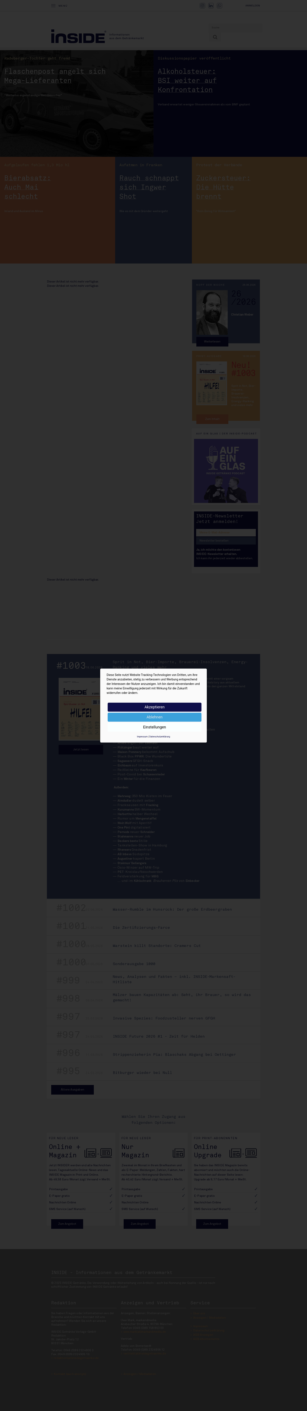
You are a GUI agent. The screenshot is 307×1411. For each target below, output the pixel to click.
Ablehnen (154, 717)
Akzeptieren (155, 707)
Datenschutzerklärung (159, 736)
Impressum (142, 736)
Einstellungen (154, 727)
